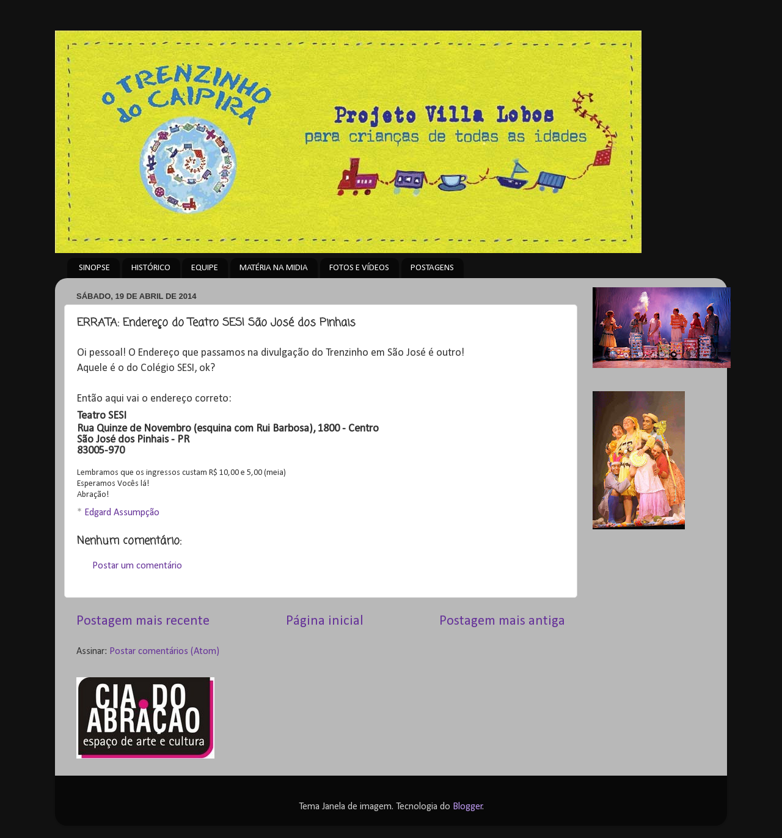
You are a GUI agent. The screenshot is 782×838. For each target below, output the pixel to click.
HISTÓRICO (150, 268)
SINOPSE (94, 268)
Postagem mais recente (143, 621)
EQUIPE (204, 268)
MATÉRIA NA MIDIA (273, 268)
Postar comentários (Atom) (164, 651)
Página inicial (325, 621)
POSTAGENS (432, 268)
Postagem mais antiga (502, 621)
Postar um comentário (137, 566)
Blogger (468, 807)
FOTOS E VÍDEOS (359, 268)
